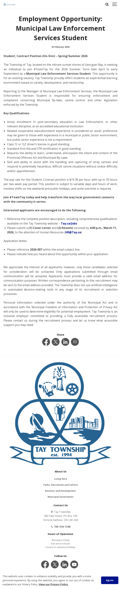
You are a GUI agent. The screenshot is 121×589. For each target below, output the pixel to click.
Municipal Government (61, 496)
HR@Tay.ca (73, 232)
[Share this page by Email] (75, 342)
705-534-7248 (60, 526)
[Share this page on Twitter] (56, 342)
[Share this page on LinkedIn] (65, 342)
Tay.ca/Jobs (69, 223)
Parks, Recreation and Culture (60, 484)
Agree (110, 580)
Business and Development (60, 490)
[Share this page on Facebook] (46, 342)
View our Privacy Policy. (54, 584)
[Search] (106, 4)
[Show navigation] (114, 4)
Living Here (60, 478)
